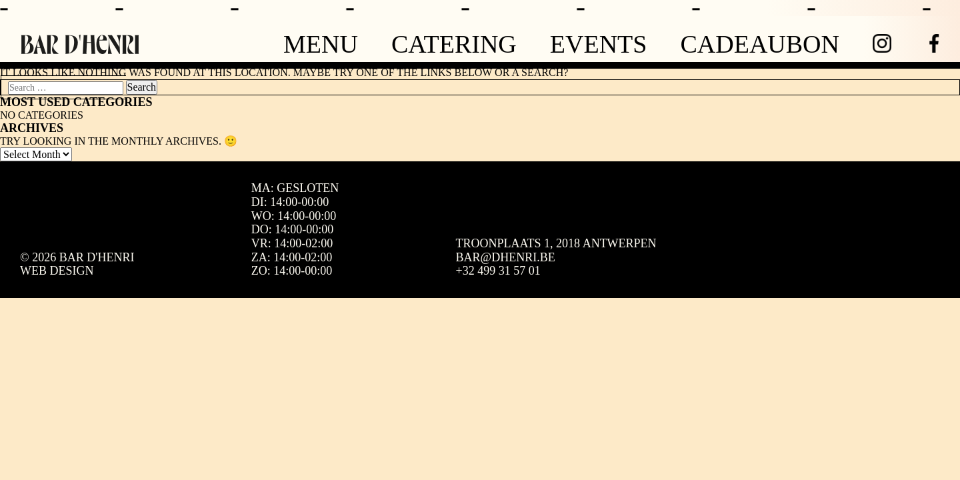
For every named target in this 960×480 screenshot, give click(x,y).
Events (598, 44)
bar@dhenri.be (505, 257)
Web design (57, 270)
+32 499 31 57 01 (498, 270)
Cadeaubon (759, 44)
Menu (320, 44)
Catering (454, 44)
